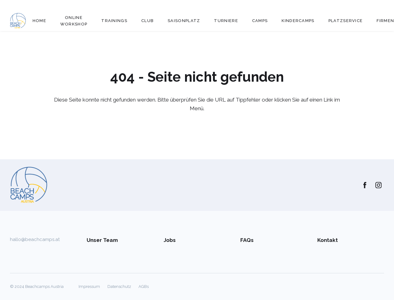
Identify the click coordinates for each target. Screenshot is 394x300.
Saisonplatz (184, 20)
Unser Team (102, 240)
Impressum (89, 286)
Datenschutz (119, 286)
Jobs (170, 240)
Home (39, 20)
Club (147, 20)
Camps (260, 20)
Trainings (114, 20)
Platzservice (345, 20)
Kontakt (327, 240)
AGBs (143, 286)
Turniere (226, 20)
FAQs (247, 240)
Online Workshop (73, 20)
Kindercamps (298, 20)
